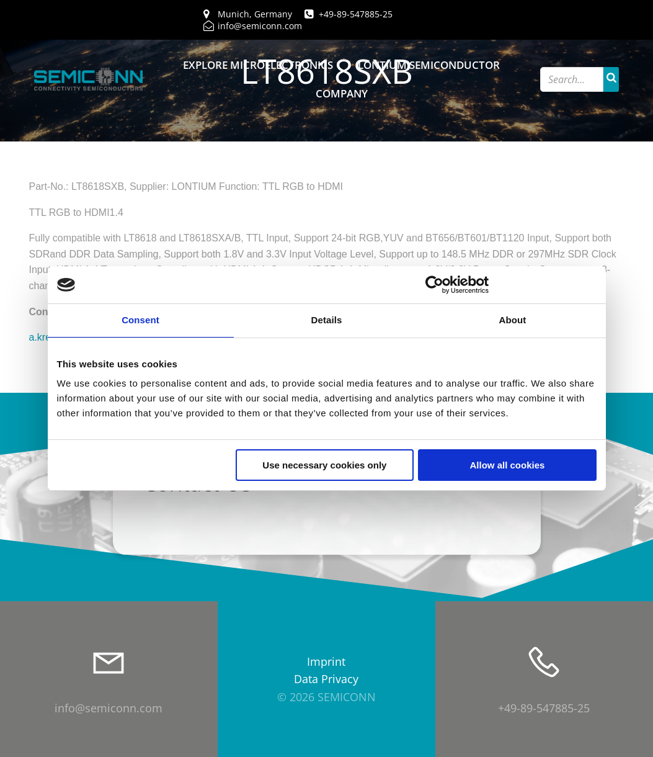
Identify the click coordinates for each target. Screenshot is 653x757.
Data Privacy (326, 678)
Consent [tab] (140, 320)
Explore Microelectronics (258, 65)
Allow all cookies (507, 465)
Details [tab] (326, 320)
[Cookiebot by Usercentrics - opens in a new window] (434, 284)
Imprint (326, 661)
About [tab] (512, 320)
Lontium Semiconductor (429, 65)
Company (342, 93)
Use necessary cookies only (324, 465)
